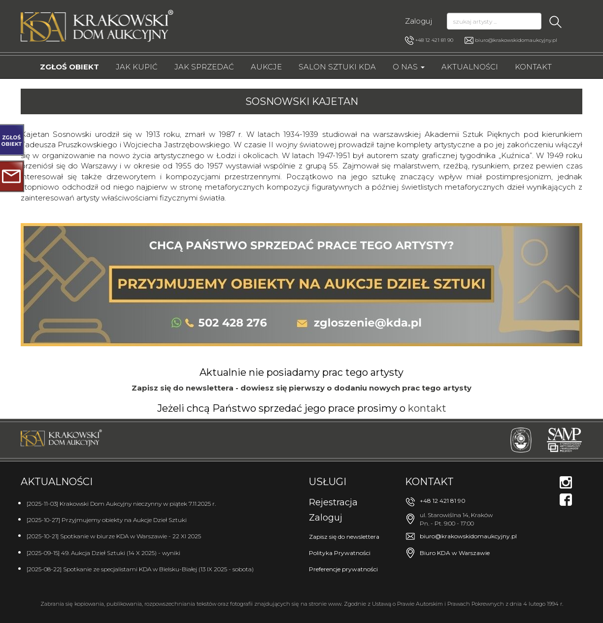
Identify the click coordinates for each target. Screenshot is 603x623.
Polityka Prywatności (339, 553)
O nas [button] (409, 66)
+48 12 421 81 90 (429, 40)
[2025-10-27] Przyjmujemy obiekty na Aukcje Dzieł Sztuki (107, 520)
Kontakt (533, 66)
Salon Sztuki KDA (337, 66)
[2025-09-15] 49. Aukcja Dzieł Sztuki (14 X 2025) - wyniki (103, 553)
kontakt (427, 408)
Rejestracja (333, 502)
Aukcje (266, 66)
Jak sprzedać (204, 66)
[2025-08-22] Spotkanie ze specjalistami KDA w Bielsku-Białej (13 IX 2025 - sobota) (140, 569)
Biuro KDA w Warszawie (455, 553)
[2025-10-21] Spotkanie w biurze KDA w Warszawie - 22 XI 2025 (114, 536)
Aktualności (469, 66)
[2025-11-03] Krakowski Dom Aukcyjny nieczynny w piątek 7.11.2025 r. (121, 503)
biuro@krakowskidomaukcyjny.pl (516, 40)
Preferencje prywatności (343, 569)
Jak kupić (137, 66)
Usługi (327, 481)
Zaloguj (418, 21)
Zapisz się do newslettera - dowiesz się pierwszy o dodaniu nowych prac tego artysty (301, 388)
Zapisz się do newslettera (344, 536)
